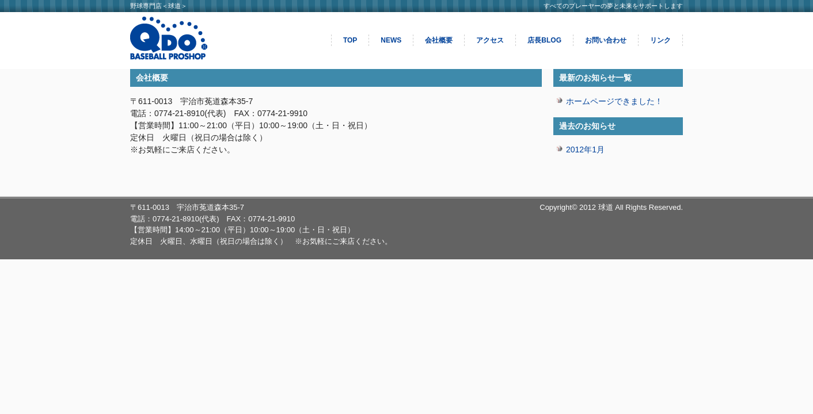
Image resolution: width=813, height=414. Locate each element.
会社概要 (439, 40)
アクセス (490, 40)
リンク (660, 40)
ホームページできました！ (614, 101)
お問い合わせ (605, 40)
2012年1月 (585, 149)
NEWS (391, 40)
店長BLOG (544, 40)
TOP (350, 40)
